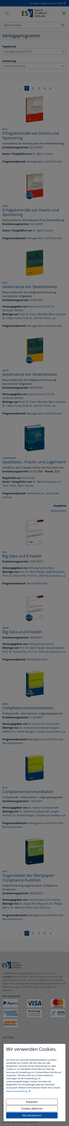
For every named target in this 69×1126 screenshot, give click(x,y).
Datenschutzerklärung (17, 1091)
